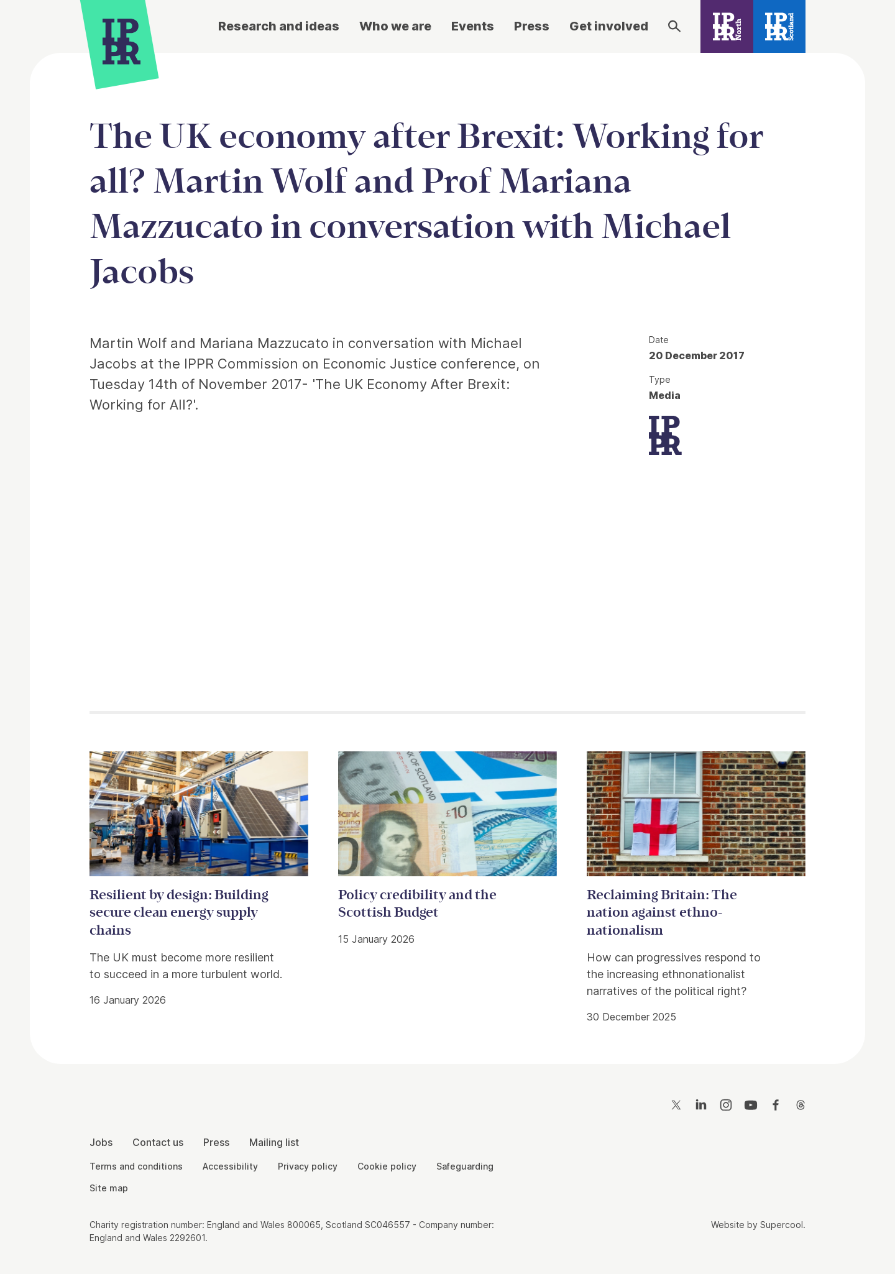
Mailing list (274, 1142)
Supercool (781, 1224)
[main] (447, 548)
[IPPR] (121, 41)
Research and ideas (278, 26)
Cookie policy (386, 1166)
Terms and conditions (136, 1166)
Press (531, 26)
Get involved (608, 26)
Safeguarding (464, 1166)
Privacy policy (307, 1166)
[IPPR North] (726, 26)
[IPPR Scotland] (779, 26)
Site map (109, 1188)
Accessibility (230, 1166)
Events (472, 26)
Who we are (395, 26)
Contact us (157, 1142)
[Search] (674, 26)
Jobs (101, 1142)
